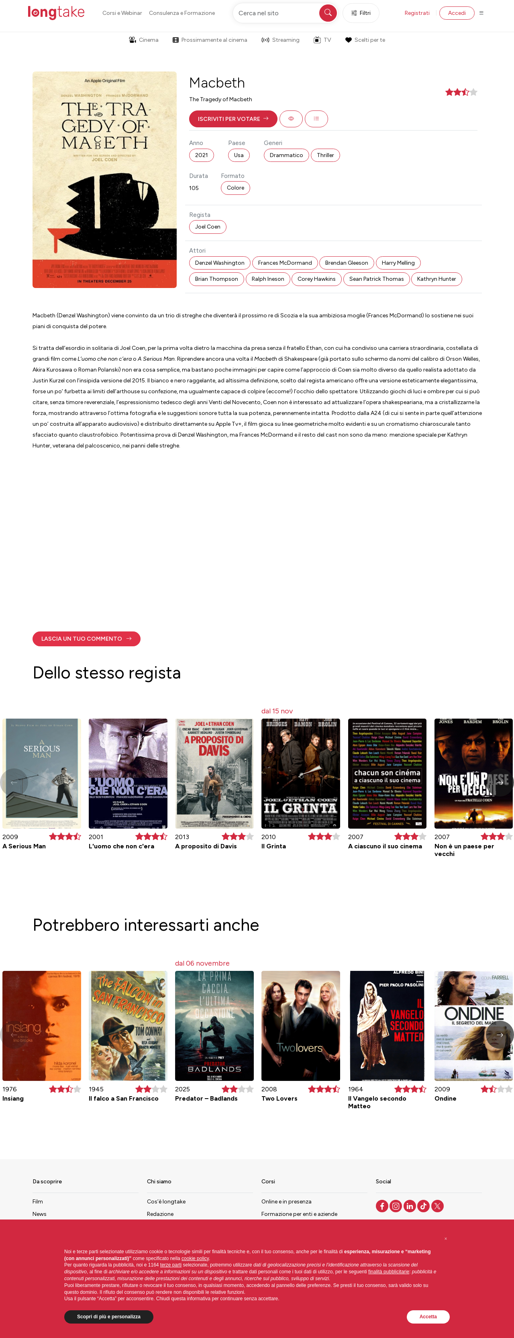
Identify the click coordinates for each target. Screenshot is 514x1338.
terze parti (171, 1265)
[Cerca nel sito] (286, 13)
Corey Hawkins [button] (317, 279)
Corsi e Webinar (122, 13)
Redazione (160, 1214)
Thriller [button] (325, 155)
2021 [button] (201, 155)
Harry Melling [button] (398, 262)
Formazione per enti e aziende (299, 1214)
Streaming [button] (280, 40)
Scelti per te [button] (365, 40)
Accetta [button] (428, 1317)
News (40, 1214)
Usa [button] (239, 155)
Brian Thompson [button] (216, 279)
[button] (233, 118)
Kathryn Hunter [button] (436, 279)
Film (38, 1201)
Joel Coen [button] (207, 226)
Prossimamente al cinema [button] (210, 40)
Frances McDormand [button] (285, 262)
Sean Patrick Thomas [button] (376, 279)
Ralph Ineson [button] (268, 279)
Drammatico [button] (286, 155)
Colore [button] (235, 187)
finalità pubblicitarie (388, 1272)
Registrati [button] (417, 13)
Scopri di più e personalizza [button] (109, 1317)
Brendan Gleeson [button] (346, 262)
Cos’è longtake (166, 1201)
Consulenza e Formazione (182, 13)
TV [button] (322, 39)
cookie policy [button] (195, 1258)
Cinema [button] (144, 40)
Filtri (361, 13)
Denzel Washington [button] (220, 262)
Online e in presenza (286, 1201)
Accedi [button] (457, 13)
